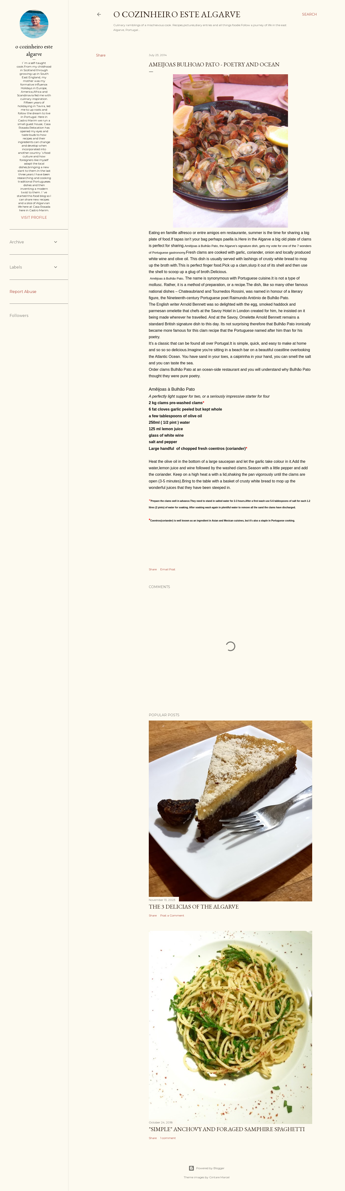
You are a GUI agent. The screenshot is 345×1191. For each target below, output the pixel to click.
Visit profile (34, 217)
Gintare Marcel (219, 1177)
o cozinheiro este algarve (176, 14)
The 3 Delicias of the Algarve (194, 906)
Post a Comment (172, 915)
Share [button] (101, 55)
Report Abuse (23, 291)
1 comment (168, 1138)
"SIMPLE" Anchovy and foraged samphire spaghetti (227, 1129)
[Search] (309, 14)
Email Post (167, 569)
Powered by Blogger (206, 1168)
